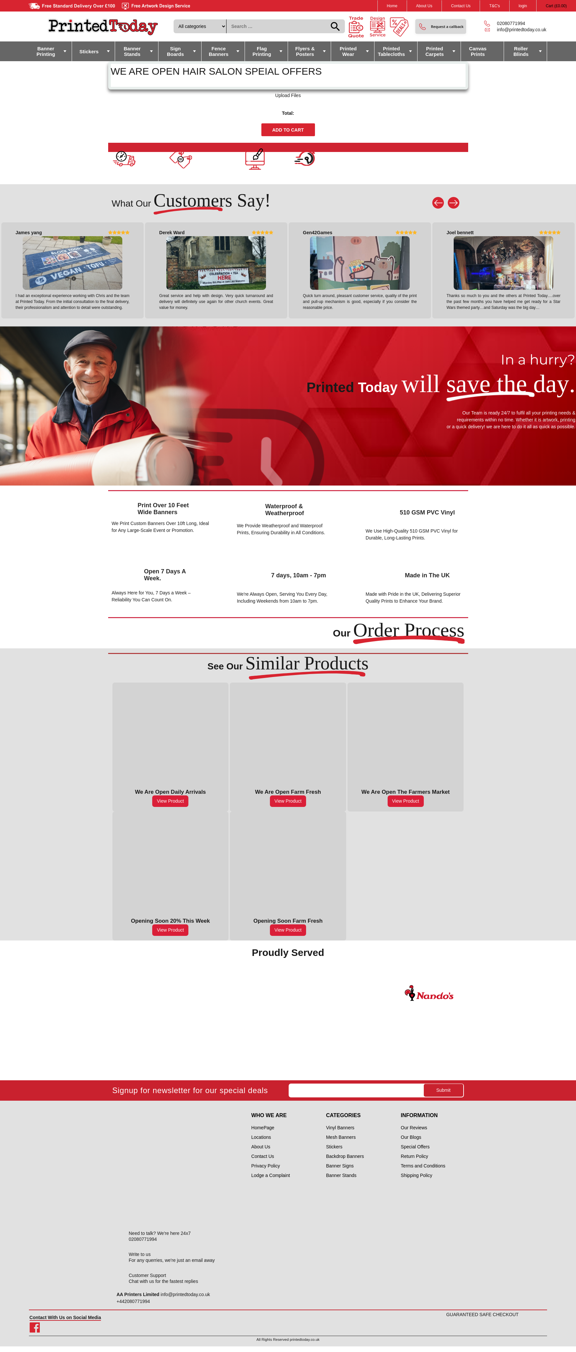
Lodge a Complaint (270, 1175)
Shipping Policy (416, 1175)
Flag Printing (261, 51)
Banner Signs (340, 1165)
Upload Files (288, 95)
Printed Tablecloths (391, 51)
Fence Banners (218, 51)
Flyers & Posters (305, 51)
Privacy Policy (265, 1165)
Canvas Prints (478, 51)
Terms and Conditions (423, 1165)
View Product (170, 801)
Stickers (89, 51)
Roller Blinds (521, 51)
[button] (440, 26)
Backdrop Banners (345, 1156)
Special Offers (415, 1146)
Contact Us (460, 6)
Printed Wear (348, 51)
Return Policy (414, 1156)
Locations (261, 1137)
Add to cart (288, 130)
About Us (424, 6)
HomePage (262, 1127)
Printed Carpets (434, 51)
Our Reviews (414, 1127)
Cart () (556, 6)
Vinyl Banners (340, 1127)
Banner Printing (45, 51)
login (523, 6)
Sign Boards (175, 51)
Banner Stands (132, 51)
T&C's (494, 6)
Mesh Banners (341, 1137)
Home (392, 6)
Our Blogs (411, 1137)
